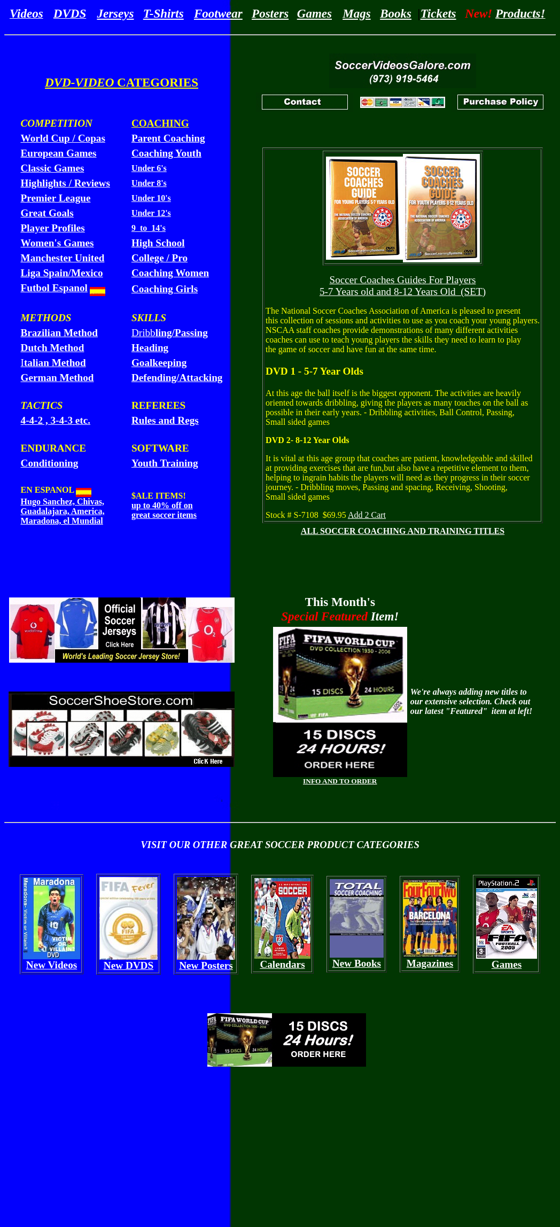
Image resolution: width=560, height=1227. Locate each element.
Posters (270, 13)
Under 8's (149, 183)
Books (395, 13)
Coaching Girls (164, 288)
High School (158, 242)
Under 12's (151, 213)
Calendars (282, 964)
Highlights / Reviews (65, 183)
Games (314, 13)
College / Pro (159, 257)
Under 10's (151, 198)
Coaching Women (170, 272)
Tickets (438, 13)
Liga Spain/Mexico (62, 272)
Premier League (56, 198)
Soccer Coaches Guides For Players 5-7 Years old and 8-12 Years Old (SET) (403, 285)
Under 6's (149, 168)
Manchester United (63, 257)
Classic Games (52, 168)
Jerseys (115, 13)
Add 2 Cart (367, 514)
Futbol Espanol (54, 287)
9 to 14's (148, 227)
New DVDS (128, 965)
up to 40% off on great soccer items (164, 510)
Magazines (430, 963)
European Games (59, 153)
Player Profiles (53, 228)
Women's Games (57, 242)
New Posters (206, 965)
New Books (356, 963)
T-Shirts (163, 13)
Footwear (218, 13)
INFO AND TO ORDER (340, 781)
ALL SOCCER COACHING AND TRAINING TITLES (402, 530)
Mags (356, 13)
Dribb (169, 332)
